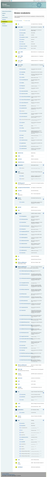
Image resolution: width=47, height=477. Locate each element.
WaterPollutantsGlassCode (26, 356)
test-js (22, 439)
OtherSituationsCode (25, 332)
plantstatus (23, 396)
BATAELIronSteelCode (25, 289)
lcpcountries (23, 394)
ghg (19, 210)
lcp (18, 391)
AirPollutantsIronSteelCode (26, 278)
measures (23, 88)
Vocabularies (4, 21)
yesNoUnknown (24, 148)
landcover (20, 378)
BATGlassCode (23, 293)
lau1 (19, 381)
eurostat (20, 190)
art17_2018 (20, 64)
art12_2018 (20, 51)
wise (19, 462)
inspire (19, 373)
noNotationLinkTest (24, 437)
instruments (23, 252)
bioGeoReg (23, 72)
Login (35, 0)
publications (20, 409)
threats (22, 135)
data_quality (23, 32)
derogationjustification (25, 231)
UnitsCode (23, 350)
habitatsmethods (24, 243)
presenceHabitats (24, 113)
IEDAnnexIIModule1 (22, 262)
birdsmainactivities (24, 219)
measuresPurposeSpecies (25, 99)
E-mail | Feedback (5, 473)
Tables (3, 15)
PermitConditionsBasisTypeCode (26, 338)
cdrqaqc (22, 74)
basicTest (22, 423)
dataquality (20, 165)
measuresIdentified (24, 91)
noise (19, 406)
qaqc (22, 125)
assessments (23, 69)
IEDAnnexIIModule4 (22, 365)
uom (19, 459)
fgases (19, 198)
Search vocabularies (19, 20)
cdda (19, 156)
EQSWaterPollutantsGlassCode (26, 325)
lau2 (19, 384)
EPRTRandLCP (21, 183)
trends (22, 137)
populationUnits (24, 108)
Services (3, 23)
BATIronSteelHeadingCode (26, 303)
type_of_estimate (24, 46)
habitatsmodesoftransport (25, 247)
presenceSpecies (24, 116)
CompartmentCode (24, 307)
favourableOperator (24, 79)
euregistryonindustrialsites (24, 187)
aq (18, 24)
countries (22, 77)
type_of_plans (23, 48)
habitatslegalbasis (24, 237)
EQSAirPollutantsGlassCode (26, 315)
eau (21, 430)
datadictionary (21, 162)
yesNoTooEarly (23, 146)
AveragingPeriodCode (25, 282)
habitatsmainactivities (25, 240)
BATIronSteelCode (24, 300)
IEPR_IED (20, 369)
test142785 (23, 441)
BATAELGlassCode (24, 285)
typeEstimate (23, 143)
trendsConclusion (24, 140)
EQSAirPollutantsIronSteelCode (26, 319)
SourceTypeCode (24, 347)
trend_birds (23, 43)
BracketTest (23, 425)
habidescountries (24, 234)
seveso (19, 416)
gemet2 (19, 207)
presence (22, 39)
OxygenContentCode (24, 336)
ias (18, 256)
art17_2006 (20, 56)
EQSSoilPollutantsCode (25, 322)
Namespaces (4, 25)
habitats (22, 82)
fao (18, 193)
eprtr (19, 171)
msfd (19, 403)
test (18, 420)
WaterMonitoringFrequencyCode (26, 353)
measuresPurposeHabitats (25, 96)
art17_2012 (20, 60)
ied (18, 259)
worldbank (20, 467)
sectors (22, 399)
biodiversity (20, 152)
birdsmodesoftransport (25, 226)
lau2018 (19, 387)
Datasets (3, 13)
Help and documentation (6, 11)
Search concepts (27, 20)
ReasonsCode (23, 341)
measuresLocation (24, 93)
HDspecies (23, 85)
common (20, 159)
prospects (23, 122)
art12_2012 (20, 27)
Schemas (4, 19)
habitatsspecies (24, 250)
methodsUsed (23, 105)
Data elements (5, 17)
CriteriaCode (23, 310)
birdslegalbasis (23, 216)
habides (19, 213)
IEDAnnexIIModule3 (22, 266)
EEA (7, 0)
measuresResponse (24, 102)
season (22, 41)
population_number (24, 37)
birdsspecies (23, 229)
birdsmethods (23, 222)
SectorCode (23, 345)
